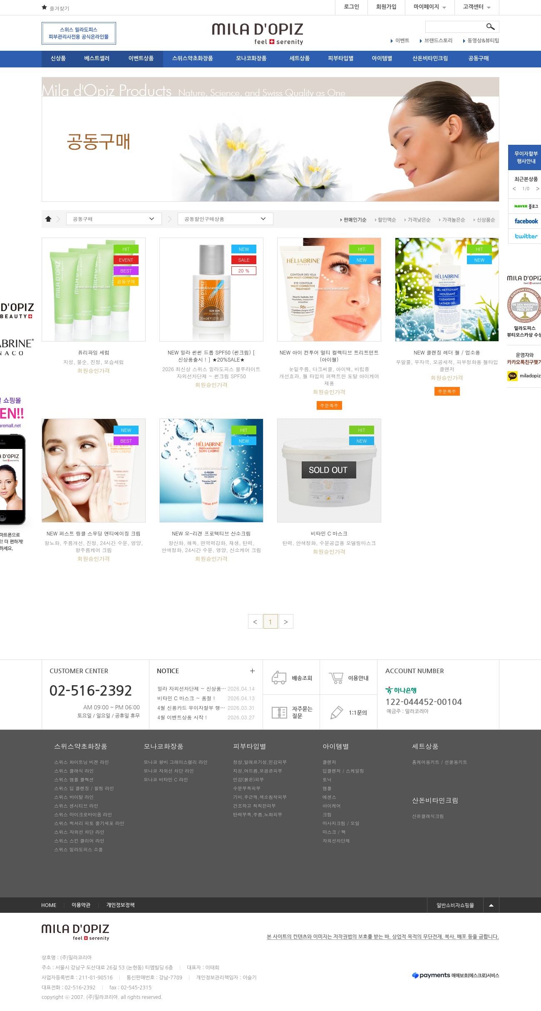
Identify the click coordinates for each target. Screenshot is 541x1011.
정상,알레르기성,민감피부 (260, 762)
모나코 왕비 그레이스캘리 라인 (176, 762)
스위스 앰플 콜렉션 (74, 779)
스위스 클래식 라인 (74, 771)
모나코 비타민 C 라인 (166, 779)
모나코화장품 (251, 58)
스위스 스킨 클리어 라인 (79, 841)
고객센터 (477, 7)
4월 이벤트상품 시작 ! (182, 717)
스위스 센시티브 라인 (76, 806)
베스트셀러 (96, 58)
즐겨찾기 (59, 8)
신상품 (58, 58)
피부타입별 (340, 58)
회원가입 (386, 7)
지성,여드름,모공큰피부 (257, 771)
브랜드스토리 (436, 40)
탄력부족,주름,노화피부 (257, 814)
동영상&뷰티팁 (481, 40)
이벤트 (400, 40)
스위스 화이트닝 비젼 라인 (81, 762)
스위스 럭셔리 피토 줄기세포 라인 (89, 823)
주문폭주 (329, 405)
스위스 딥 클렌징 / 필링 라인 (84, 788)
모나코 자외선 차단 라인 (169, 771)
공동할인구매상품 (204, 218)
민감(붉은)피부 (248, 779)
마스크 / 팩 (334, 832)
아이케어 (332, 806)
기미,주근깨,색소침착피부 (260, 797)
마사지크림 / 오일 (341, 823)
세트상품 (300, 58)
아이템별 (382, 58)
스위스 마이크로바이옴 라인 (83, 814)
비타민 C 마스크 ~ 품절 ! (186, 697)
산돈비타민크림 (430, 58)
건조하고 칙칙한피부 (254, 806)
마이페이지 (430, 7)
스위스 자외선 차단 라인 (79, 832)
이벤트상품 (141, 58)
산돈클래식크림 (428, 816)
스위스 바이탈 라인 (74, 797)
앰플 (327, 788)
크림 (327, 814)
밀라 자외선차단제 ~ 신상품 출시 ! (192, 688)
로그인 (351, 7)
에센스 (329, 797)
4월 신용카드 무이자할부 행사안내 (192, 707)
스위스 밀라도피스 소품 (78, 849)
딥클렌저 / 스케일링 (343, 771)
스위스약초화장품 (192, 58)
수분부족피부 (247, 788)
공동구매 (479, 58)
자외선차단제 (336, 841)
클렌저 (329, 762)
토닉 (327, 779)
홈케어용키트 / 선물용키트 (439, 762)
